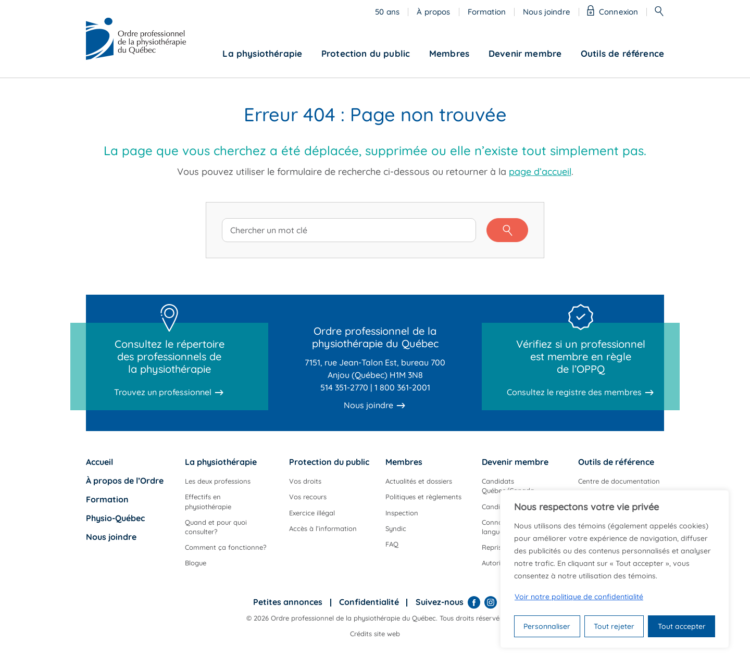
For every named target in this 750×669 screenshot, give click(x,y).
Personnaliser (546, 626)
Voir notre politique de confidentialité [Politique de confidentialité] (579, 596)
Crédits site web (375, 633)
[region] (614, 569)
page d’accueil (540, 172)
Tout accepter (682, 626)
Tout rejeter (614, 626)
